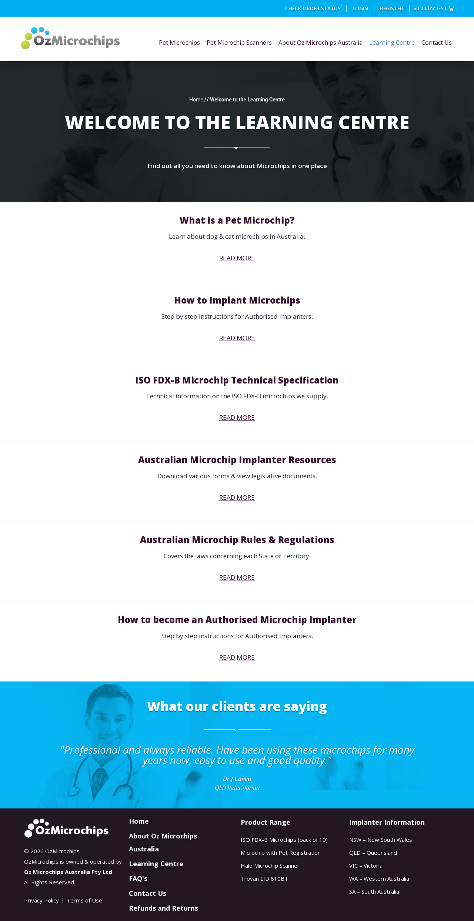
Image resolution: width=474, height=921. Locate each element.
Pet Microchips (179, 42)
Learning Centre (392, 42)
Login (360, 8)
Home (196, 100)
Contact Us (436, 42)
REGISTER (391, 8)
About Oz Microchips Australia (320, 42)
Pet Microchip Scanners (239, 42)
